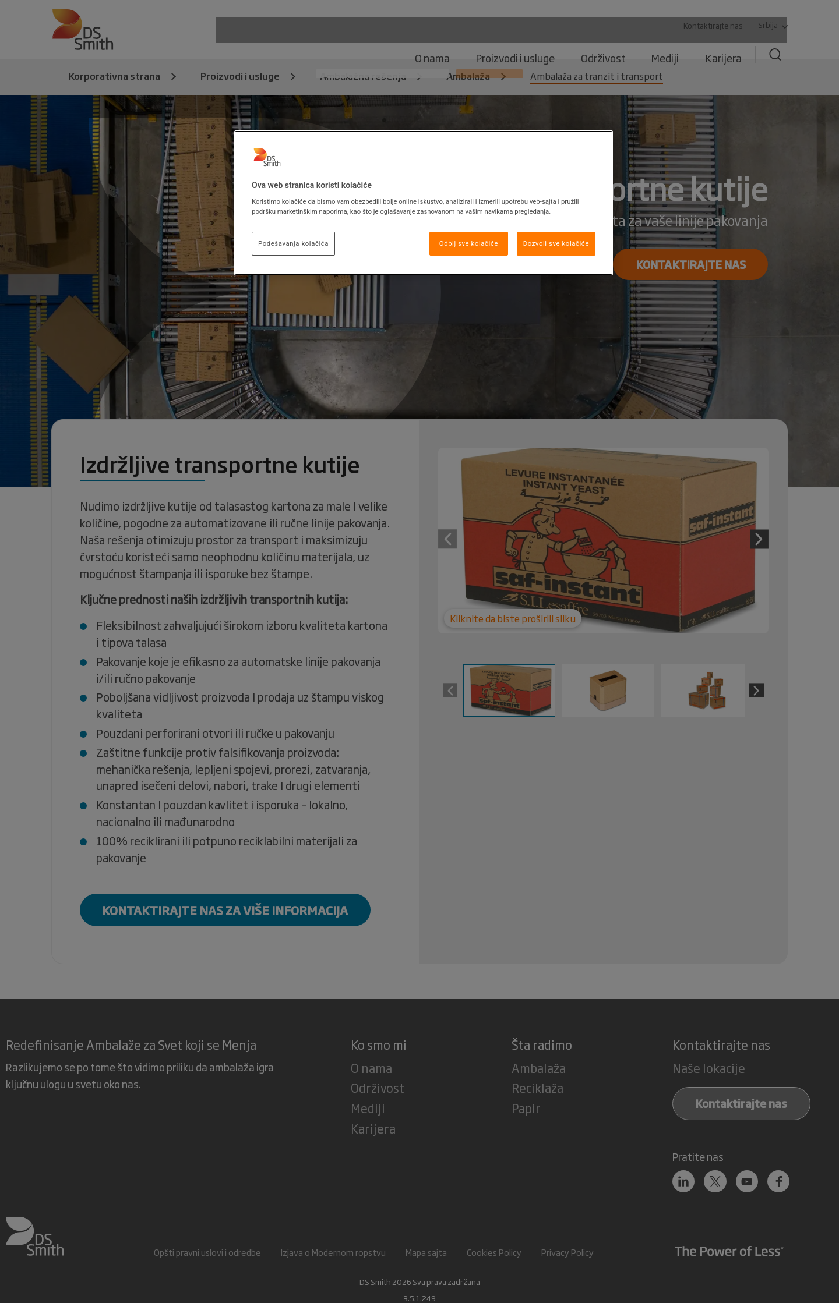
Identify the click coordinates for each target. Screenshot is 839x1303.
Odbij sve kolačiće (468, 243)
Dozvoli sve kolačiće (556, 243)
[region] (423, 203)
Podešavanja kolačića (293, 243)
